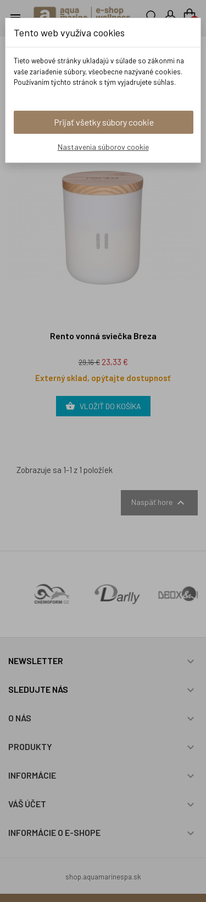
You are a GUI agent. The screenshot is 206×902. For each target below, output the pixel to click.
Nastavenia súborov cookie (103, 146)
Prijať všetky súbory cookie (104, 122)
